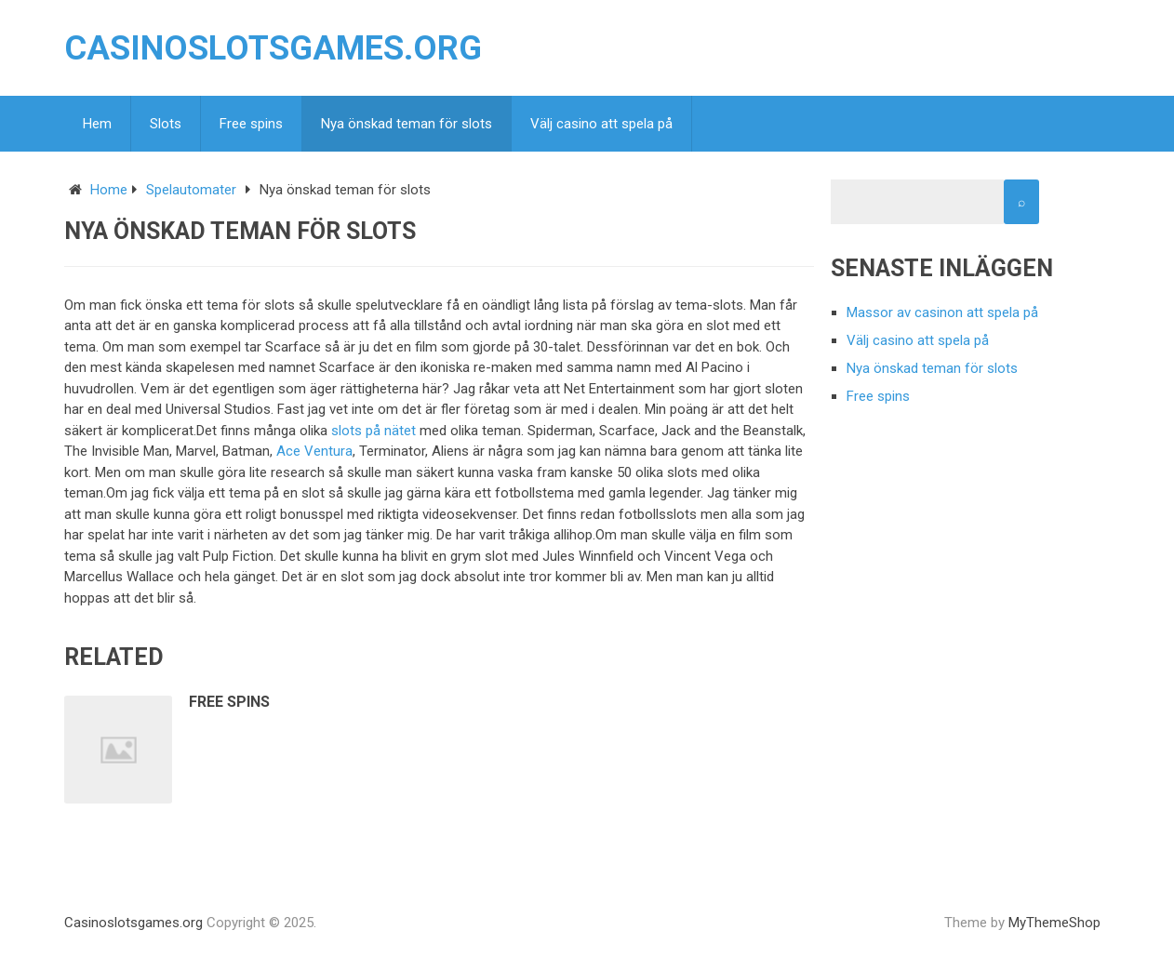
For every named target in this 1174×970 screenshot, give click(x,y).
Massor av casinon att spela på (942, 312)
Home (108, 189)
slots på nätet (373, 430)
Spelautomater (191, 189)
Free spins (251, 123)
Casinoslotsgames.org (273, 48)
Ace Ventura (314, 451)
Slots (165, 123)
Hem (97, 123)
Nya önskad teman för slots (406, 123)
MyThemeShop (1054, 922)
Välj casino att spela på (601, 123)
